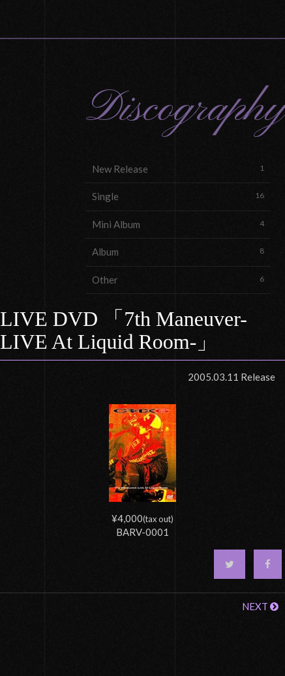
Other (178, 279)
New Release (178, 168)
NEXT (260, 606)
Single (178, 196)
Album (178, 251)
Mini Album (178, 224)
